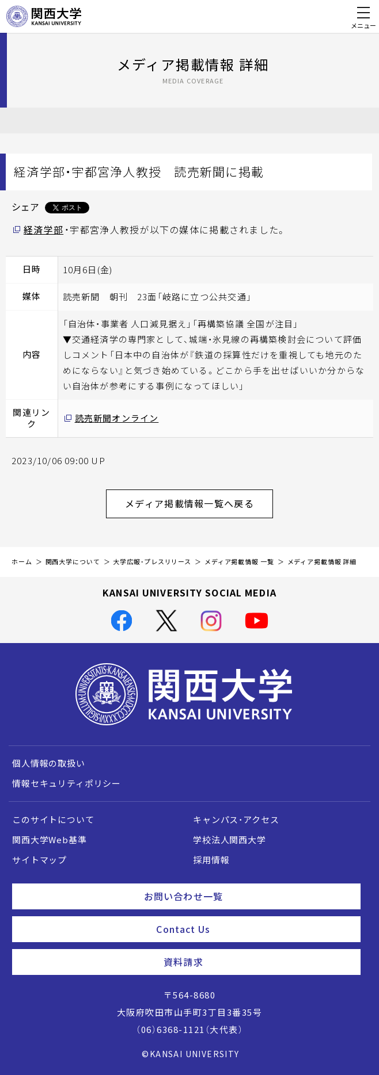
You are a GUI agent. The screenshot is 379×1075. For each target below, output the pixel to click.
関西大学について (73, 562)
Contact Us (253, 929)
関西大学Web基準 (49, 839)
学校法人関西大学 (229, 839)
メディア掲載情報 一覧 (239, 562)
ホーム (22, 562)
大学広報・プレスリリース (152, 562)
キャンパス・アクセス (236, 819)
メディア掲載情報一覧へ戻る (199, 503)
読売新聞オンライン (117, 418)
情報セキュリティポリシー (66, 783)
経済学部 (43, 229)
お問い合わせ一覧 (247, 896)
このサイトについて (53, 819)
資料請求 (257, 962)
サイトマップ (39, 860)
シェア (25, 206)
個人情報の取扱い (48, 763)
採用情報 (211, 860)
